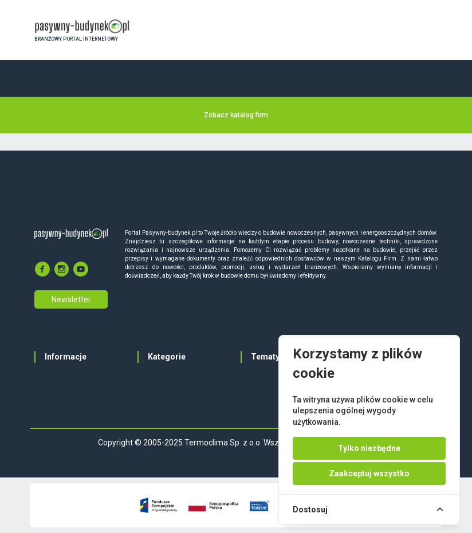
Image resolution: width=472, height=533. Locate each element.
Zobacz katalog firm (236, 115)
